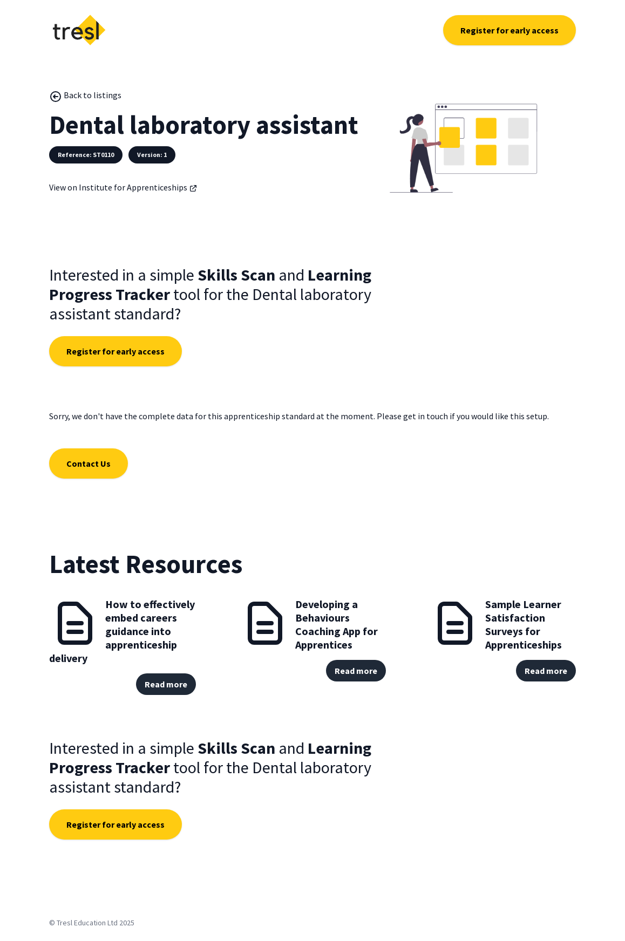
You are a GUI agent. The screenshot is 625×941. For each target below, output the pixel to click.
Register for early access (509, 30)
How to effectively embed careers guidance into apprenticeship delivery (122, 631)
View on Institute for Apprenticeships (123, 187)
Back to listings (85, 96)
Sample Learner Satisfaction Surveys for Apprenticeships (523, 624)
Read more (166, 684)
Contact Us (88, 463)
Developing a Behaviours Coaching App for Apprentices (336, 624)
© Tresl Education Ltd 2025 (91, 923)
